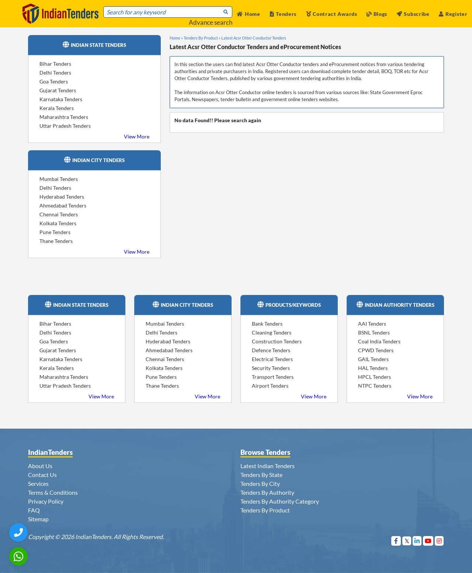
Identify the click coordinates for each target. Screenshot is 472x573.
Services (38, 483)
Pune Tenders (54, 232)
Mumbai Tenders (58, 179)
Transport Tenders (273, 377)
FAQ (34, 510)
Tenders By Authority (267, 492)
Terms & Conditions (53, 492)
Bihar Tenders (55, 64)
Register (453, 14)
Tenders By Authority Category (279, 501)
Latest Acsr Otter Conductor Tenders (253, 37)
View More (136, 136)
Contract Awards (331, 14)
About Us (40, 465)
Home (248, 14)
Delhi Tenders (55, 72)
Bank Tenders (267, 323)
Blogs (377, 14)
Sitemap (38, 518)
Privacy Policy (45, 501)
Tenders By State (261, 474)
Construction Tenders (277, 341)
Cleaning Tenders (271, 332)
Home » (176, 37)
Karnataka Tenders (60, 99)
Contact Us (42, 474)
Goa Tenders (53, 81)
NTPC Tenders (374, 385)
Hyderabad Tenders (61, 196)
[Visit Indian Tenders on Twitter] (407, 540)
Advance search (210, 22)
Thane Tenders (56, 241)
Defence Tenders (271, 350)
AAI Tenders (372, 323)
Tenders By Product (265, 510)
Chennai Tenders (58, 214)
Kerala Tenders (56, 108)
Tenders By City (260, 483)
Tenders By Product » (202, 37)
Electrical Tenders (272, 359)
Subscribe (413, 14)
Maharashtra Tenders (63, 117)
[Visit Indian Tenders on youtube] (428, 540)
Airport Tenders (270, 385)
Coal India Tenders (379, 341)
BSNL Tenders (374, 332)
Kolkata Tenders (57, 223)
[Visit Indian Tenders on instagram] (439, 540)
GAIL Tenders (373, 359)
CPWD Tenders (375, 350)
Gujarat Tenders (57, 90)
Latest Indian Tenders (267, 465)
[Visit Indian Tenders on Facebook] (396, 540)
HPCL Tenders (374, 377)
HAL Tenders (373, 368)
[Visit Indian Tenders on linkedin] (417, 540)
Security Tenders (271, 368)
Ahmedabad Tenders (62, 205)
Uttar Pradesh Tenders (65, 126)
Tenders (283, 14)
